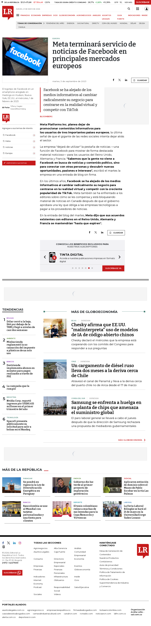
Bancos (10, 362)
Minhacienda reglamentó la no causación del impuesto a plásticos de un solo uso (21, 348)
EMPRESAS (47, 15)
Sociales (38, 594)
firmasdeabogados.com (85, 609)
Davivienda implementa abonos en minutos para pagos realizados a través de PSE (21, 371)
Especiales (59, 565)
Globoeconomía (82, 569)
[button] (44, 258)
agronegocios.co (35, 609)
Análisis (77, 548)
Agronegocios (40, 548)
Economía (79, 558)
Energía (70, 23)
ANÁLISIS (97, 15)
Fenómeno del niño (55, 23)
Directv (95, 23)
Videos (57, 594)
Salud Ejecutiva (81, 587)
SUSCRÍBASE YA (113, 268)
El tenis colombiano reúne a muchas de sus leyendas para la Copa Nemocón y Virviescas (86, 511)
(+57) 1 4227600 (10, 562)
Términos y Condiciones (111, 568)
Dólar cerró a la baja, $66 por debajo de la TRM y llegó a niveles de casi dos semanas (21, 326)
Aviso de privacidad (109, 564)
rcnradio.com (86, 613)
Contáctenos (106, 561)
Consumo (38, 558)
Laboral (128, 502)
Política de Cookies (109, 579)
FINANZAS (25, 15)
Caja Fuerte (59, 551)
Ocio (76, 579)
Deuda (142, 23)
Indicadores (39, 576)
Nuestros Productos (109, 557)
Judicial (127, 478)
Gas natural (83, 23)
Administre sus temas (15, 163)
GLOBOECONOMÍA (67, 15)
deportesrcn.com (27, 617)
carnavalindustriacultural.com (47, 613)
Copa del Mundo (109, 23)
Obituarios (59, 579)
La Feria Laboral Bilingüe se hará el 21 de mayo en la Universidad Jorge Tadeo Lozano (135, 511)
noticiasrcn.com (103, 613)
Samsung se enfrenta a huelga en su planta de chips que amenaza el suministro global (106, 407)
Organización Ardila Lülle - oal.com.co (138, 611)
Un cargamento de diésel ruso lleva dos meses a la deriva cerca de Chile (104, 370)
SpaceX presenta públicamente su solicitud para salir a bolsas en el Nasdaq (19, 425)
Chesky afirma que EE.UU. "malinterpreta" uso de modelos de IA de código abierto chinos (104, 329)
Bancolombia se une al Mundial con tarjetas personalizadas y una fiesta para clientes (35, 513)
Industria (11, 397)
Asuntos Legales (41, 551)
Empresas (38, 565)
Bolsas (10, 318)
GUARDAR (140, 80)
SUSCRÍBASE (143, 2)
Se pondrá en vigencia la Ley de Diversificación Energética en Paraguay (34, 487)
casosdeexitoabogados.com (16, 613)
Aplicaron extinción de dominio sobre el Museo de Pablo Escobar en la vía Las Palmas (136, 487)
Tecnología (12, 417)
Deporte (78, 502)
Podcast (38, 587)
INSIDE (144, 15)
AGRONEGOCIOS (84, 15)
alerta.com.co (9, 617)
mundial (124, 23)
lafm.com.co (120, 613)
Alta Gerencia (60, 548)
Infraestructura (61, 576)
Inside (77, 576)
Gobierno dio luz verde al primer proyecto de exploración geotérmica (83, 487)
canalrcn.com (70, 613)
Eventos (78, 565)
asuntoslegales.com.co (13, 609)
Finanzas (38, 569)
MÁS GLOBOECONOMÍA (130, 440)
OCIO (55, 15)
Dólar (133, 23)
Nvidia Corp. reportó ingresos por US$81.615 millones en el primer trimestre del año (20, 405)
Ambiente (11, 338)
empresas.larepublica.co (58, 609)
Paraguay (27, 478)
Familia (22, 27)
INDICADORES (134, 15)
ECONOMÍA (36, 15)
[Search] (129, 8)
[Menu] (18, 15)
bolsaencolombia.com (110, 609)
